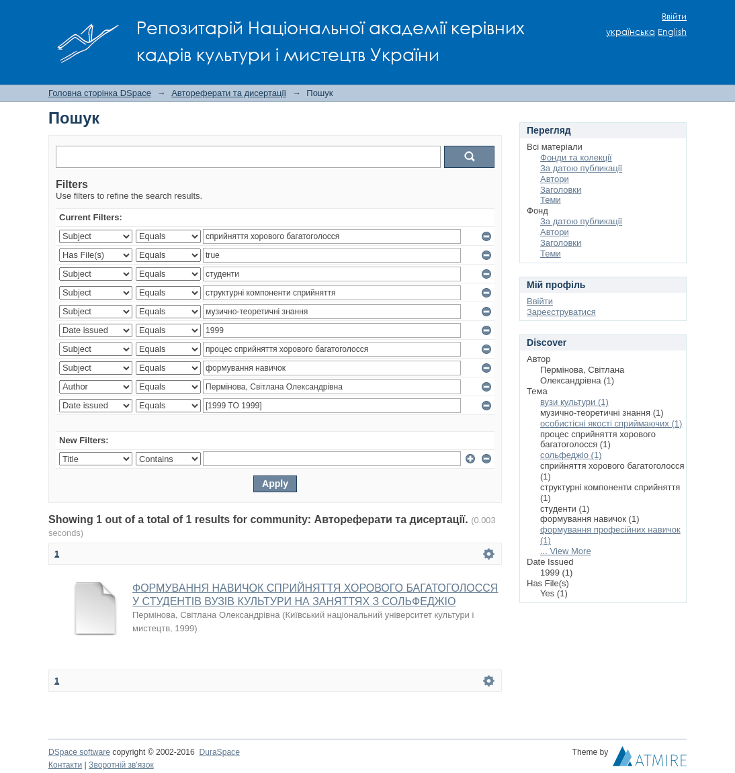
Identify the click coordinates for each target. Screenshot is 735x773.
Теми (550, 200)
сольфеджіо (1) (571, 455)
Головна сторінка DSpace (99, 93)
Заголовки (560, 190)
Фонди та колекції (576, 157)
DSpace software (79, 752)
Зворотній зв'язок (121, 765)
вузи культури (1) (574, 402)
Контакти (65, 765)
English (672, 32)
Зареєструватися (561, 312)
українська (630, 32)
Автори (554, 179)
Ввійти (674, 16)
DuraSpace (219, 752)
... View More (565, 551)
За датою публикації (581, 168)
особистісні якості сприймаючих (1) (611, 423)
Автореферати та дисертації (228, 93)
